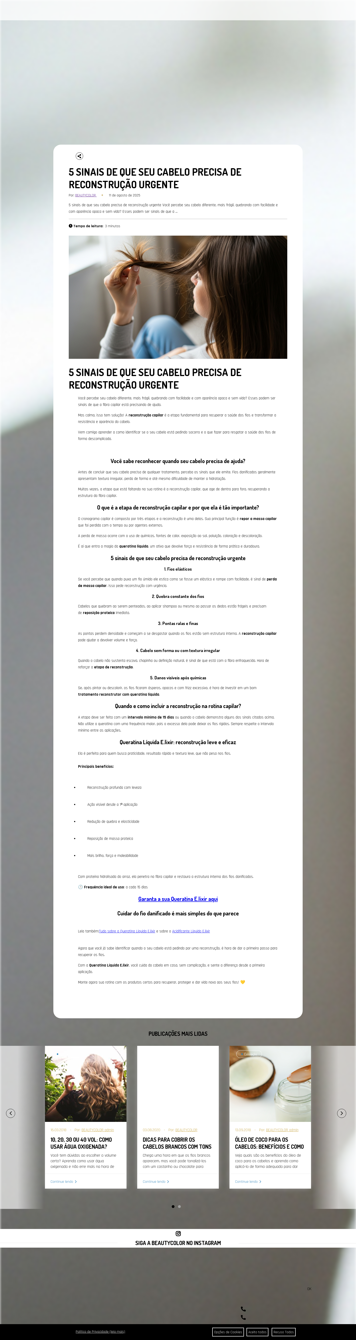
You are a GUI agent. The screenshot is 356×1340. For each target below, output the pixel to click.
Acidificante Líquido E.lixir (191, 931)
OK (309, 1288)
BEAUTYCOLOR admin (98, 1130)
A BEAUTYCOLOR (118, 11)
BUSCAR (338, 10)
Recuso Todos (284, 1332)
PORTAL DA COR (88, 11)
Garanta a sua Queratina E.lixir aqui (178, 898)
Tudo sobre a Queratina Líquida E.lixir (127, 931)
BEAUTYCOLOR (86, 195)
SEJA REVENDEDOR (200, 11)
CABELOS (61, 11)
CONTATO (142, 11)
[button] (173, 1206)
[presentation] (5, 1111)
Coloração (65, 1054)
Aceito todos (257, 1332)
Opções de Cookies (227, 1332)
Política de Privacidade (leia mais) (100, 1331)
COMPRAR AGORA (232, 11)
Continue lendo (62, 1181)
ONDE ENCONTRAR (167, 11)
